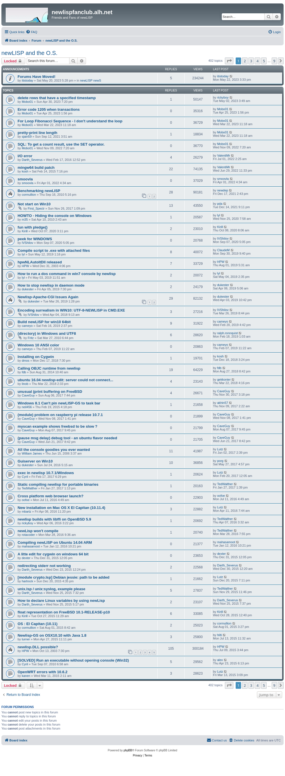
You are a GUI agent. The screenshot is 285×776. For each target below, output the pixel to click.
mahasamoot (31, 546)
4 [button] (257, 60)
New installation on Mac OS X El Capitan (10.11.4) (61, 508)
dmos (25, 360)
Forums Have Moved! (36, 76)
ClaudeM (223, 250)
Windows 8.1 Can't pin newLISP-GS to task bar (59, 403)
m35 (25, 219)
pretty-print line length (37, 133)
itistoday (27, 80)
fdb (24, 372)
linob (25, 383)
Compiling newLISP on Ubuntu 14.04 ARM (55, 542)
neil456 (27, 407)
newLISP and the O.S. (29, 53)
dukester (28, 289)
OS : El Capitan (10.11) (38, 624)
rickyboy (223, 97)
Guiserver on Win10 (35, 461)
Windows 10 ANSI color (38, 345)
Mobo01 (27, 101)
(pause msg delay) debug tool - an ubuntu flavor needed (67, 438)
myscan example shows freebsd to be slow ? (57, 426)
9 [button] (274, 60)
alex (220, 660)
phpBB (128, 750)
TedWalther (29, 488)
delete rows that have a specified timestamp (57, 98)
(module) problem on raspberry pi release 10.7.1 (60, 415)
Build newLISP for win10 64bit (44, 322)
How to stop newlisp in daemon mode (51, 285)
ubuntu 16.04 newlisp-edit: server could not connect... (65, 380)
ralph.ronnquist (227, 333)
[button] (229, 60)
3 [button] (251, 60)
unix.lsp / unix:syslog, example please (51, 589)
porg (220, 460)
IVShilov (27, 242)
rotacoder (28, 534)
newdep (222, 190)
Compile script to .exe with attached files (54, 250)
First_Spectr (36, 208)
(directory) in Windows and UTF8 (47, 333)
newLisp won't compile (38, 531)
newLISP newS (90, 80)
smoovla (25, 179)
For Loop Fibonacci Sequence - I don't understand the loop (70, 121)
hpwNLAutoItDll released (40, 262)
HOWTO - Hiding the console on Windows (55, 216)
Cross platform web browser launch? (50, 496)
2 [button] (245, 60)
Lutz (220, 449)
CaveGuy (28, 395)
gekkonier (224, 379)
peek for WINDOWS (35, 239)
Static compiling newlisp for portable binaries (58, 484)
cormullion (29, 194)
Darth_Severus (32, 159)
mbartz (26, 511)
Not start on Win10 (34, 204)
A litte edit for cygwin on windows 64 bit (53, 554)
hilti (219, 635)
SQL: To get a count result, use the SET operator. (61, 144)
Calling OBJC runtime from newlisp (49, 368)
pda (219, 203)
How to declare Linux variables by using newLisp (61, 600)
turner (26, 639)
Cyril (25, 476)
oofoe (26, 500)
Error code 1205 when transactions (49, 109)
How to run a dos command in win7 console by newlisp (67, 274)
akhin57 (222, 402)
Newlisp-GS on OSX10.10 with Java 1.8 (52, 635)
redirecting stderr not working (44, 566)
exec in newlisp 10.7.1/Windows (46, 473)
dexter (26, 558)
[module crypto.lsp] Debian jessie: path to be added (63, 577)
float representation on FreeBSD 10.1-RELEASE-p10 (64, 612)
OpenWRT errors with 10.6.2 (42, 672)
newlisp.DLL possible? (38, 647)
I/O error (25, 156)
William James (32, 453)
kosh (25, 171)
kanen (26, 675)
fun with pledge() (32, 227)
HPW (25, 266)
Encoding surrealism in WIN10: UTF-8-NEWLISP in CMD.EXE (71, 310)
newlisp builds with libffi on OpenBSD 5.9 (54, 519)
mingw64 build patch (36, 167)
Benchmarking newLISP (39, 191)
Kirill (25, 231)
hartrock (27, 581)
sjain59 (27, 136)
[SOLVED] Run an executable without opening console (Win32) (73, 660)
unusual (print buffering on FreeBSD (50, 391)
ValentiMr (223, 155)
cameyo (27, 325)
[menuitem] (31, 32)
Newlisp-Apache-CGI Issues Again (48, 297)
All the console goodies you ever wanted (54, 449)
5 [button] (264, 60)
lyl (218, 215)
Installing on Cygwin (36, 357)
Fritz (31, 338)
